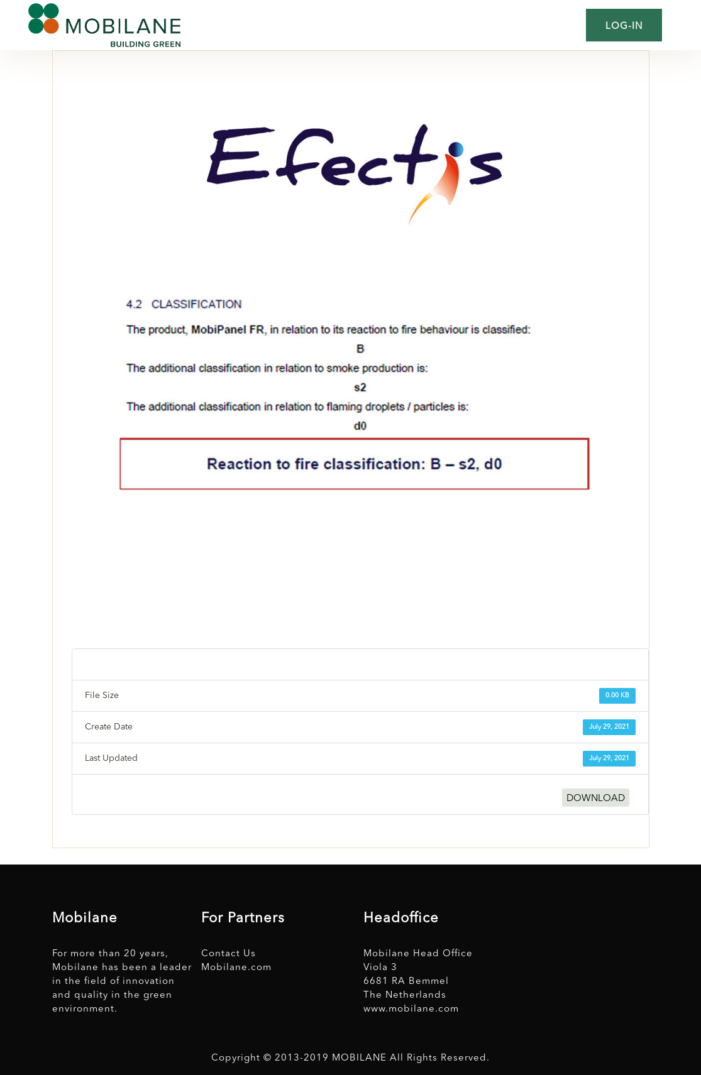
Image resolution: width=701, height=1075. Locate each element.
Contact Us (228, 954)
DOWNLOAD (595, 799)
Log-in (624, 26)
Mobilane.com (236, 968)
